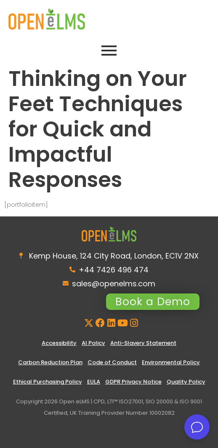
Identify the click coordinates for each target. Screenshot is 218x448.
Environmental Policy (171, 362)
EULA (93, 382)
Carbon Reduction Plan (50, 362)
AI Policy (93, 343)
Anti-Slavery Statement (143, 343)
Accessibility (59, 343)
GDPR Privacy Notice (133, 382)
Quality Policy (186, 382)
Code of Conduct (112, 362)
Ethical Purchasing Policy (47, 382)
